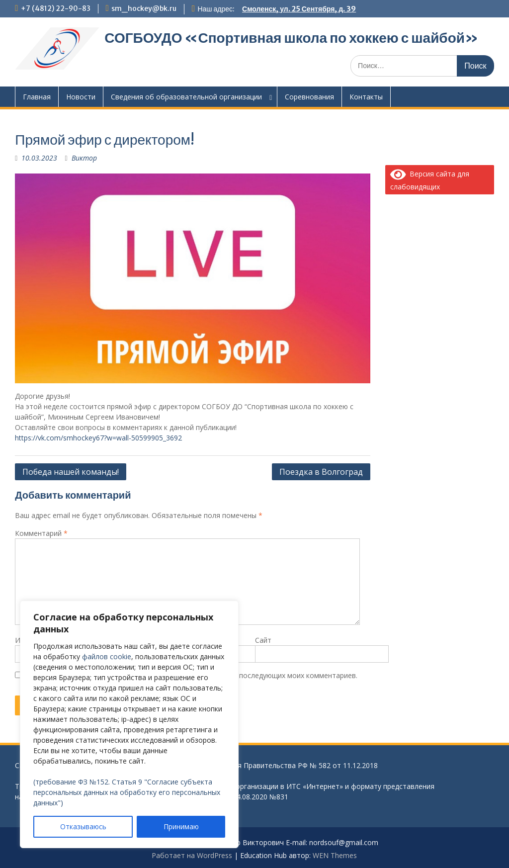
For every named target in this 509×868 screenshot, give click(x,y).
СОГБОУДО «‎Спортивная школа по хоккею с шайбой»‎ (291, 38)
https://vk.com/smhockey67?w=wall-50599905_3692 (98, 437)
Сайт (263, 640)
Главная (37, 96)
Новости (80, 96)
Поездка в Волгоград (321, 471)
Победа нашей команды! (70, 471)
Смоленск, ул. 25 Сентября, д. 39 (299, 8)
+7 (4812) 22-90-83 (55, 8)
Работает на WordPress (192, 855)
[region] (129, 724)
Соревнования (309, 96)
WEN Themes (335, 855)
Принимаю (181, 826)
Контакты (366, 96)
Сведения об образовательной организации (186, 96)
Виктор (84, 158)
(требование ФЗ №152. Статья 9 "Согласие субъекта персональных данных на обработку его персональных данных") (126, 792)
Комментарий (41, 533)
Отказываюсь (83, 826)
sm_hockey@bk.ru (143, 8)
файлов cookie (106, 656)
